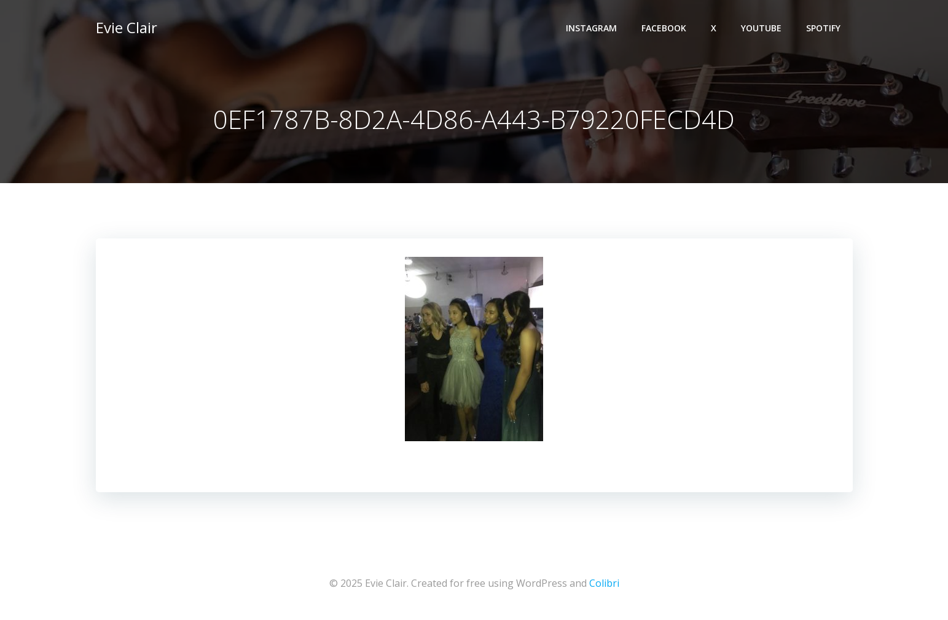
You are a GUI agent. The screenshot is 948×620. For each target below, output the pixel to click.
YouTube (761, 28)
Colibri (604, 583)
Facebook (663, 28)
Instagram (591, 28)
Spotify (823, 28)
